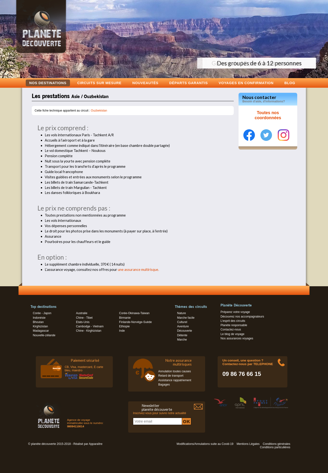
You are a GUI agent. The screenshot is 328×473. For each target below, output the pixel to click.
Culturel (182, 322)
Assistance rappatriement (174, 380)
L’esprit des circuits (233, 321)
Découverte (184, 330)
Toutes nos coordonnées (268, 115)
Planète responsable (234, 325)
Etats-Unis (82, 322)
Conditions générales (276, 444)
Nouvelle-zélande (44, 335)
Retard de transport (170, 375)
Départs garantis (188, 83)
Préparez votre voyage (235, 312)
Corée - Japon (42, 313)
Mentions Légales (248, 444)
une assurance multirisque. (138, 270)
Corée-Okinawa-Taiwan (134, 313)
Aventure (183, 326)
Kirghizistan (40, 326)
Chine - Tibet (84, 317)
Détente (182, 335)
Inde (122, 330)
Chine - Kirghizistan (88, 330)
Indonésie (39, 317)
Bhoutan (38, 322)
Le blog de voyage (232, 334)
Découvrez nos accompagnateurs (242, 316)
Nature (181, 313)
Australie (81, 313)
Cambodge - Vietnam (90, 326)
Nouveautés (145, 83)
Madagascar (41, 330)
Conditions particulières (275, 447)
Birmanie (125, 317)
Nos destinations (48, 83)
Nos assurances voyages (237, 338)
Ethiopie (124, 326)
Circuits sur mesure (99, 83)
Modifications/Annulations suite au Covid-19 (205, 444)
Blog (289, 83)
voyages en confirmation (246, 83)
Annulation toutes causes (174, 371)
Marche (182, 339)
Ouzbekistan (99, 110)
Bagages (164, 384)
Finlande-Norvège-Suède (135, 322)
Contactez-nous (231, 329)
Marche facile (185, 317)
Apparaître (95, 444)
